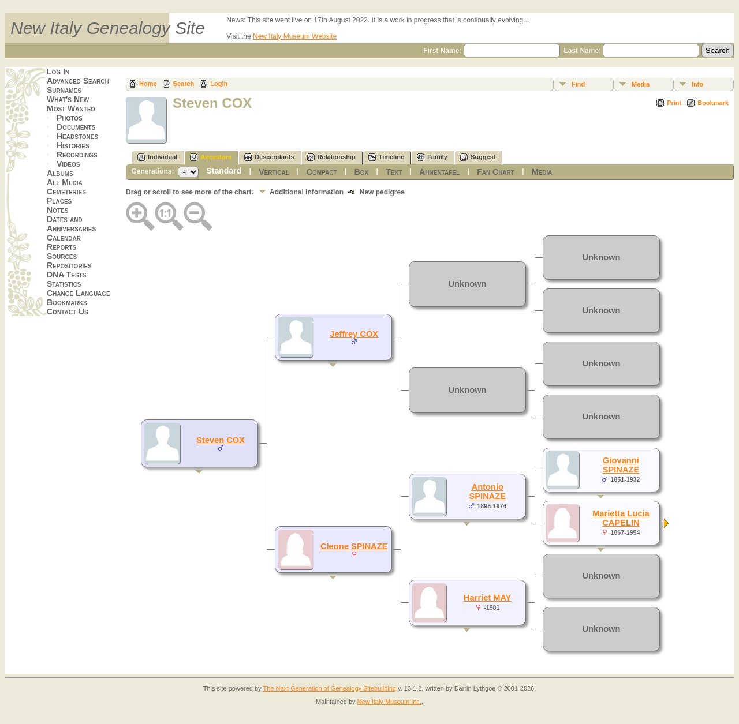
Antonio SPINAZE (487, 491)
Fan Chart (495, 172)
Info (697, 84)
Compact (322, 172)
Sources (62, 256)
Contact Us (67, 311)
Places (59, 200)
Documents (76, 127)
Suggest (477, 157)
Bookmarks (67, 302)
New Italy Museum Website (295, 36)
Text (394, 172)
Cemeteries (66, 191)
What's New (68, 99)
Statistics (64, 283)
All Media (65, 182)
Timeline (386, 157)
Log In (58, 71)
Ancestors (211, 157)
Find (578, 84)
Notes (57, 210)
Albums (60, 173)
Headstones (77, 136)
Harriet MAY (488, 597)
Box (361, 172)
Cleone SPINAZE (353, 546)
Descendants (269, 157)
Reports (61, 247)
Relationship (331, 157)
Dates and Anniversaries (71, 224)
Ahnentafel (439, 172)
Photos (70, 117)
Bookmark (713, 102)
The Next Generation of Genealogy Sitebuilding (329, 688)
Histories (73, 145)
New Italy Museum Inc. (389, 701)
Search (184, 83)
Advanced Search (78, 80)
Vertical (274, 172)
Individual (157, 157)
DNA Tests (66, 274)
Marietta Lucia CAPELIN (621, 518)
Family (432, 157)
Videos (68, 163)
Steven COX (220, 440)
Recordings (77, 154)
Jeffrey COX (354, 334)
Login (218, 83)
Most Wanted (71, 108)
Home (148, 83)
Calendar (64, 237)
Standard (223, 170)
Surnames (64, 90)
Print (674, 102)
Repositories (69, 265)
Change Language (78, 293)
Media (641, 84)
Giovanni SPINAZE (621, 465)
